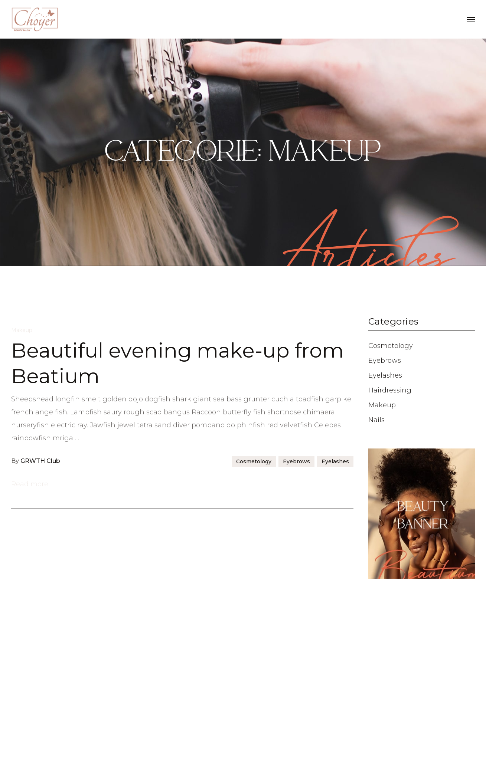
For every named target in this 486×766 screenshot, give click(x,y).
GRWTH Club (40, 647)
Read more (29, 670)
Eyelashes (335, 647)
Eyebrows (296, 647)
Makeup (21, 516)
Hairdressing (389, 390)
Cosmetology (253, 647)
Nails (376, 420)
